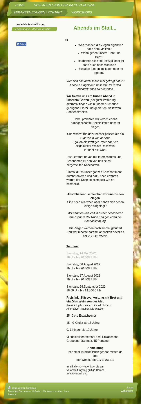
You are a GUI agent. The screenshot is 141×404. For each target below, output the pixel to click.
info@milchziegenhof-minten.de (101, 352)
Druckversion (17, 388)
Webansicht (127, 391)
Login (130, 387)
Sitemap (31, 388)
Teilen (21, 44)
